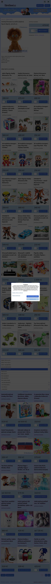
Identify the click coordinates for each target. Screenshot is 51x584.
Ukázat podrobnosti (16, 295)
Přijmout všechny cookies (32, 296)
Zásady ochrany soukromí (17, 292)
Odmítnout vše (33, 299)
